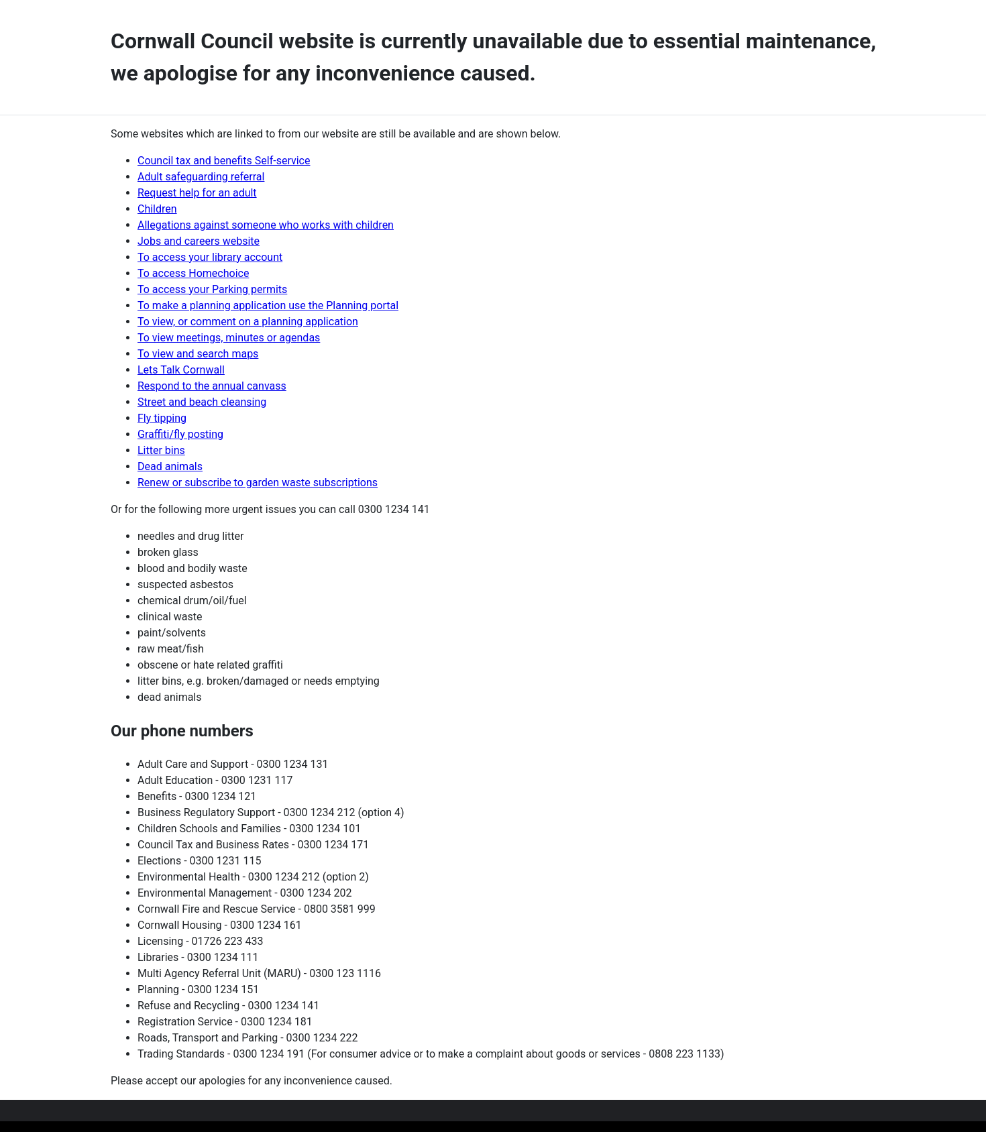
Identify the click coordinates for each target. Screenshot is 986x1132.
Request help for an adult (197, 192)
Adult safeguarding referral (201, 176)
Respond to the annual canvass (212, 386)
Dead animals (170, 466)
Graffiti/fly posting (180, 434)
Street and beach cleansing (202, 402)
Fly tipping (162, 418)
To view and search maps (198, 353)
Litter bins (161, 450)
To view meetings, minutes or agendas (229, 337)
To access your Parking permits (212, 289)
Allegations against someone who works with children (266, 225)
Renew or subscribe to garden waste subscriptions (258, 482)
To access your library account (210, 257)
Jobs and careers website (199, 241)
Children (157, 209)
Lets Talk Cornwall (181, 369)
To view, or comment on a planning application (248, 321)
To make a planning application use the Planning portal (268, 305)
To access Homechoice (193, 273)
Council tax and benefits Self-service (224, 160)
